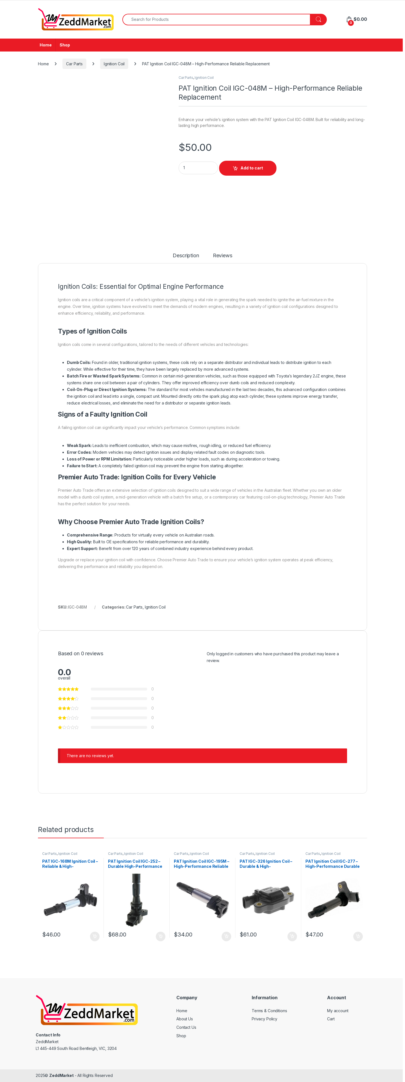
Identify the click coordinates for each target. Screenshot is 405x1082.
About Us (184, 1018)
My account (337, 1010)
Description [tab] (186, 255)
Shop (65, 45)
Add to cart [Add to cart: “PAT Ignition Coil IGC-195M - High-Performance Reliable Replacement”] (226, 936)
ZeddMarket (61, 1075)
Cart (330, 1018)
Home (45, 45)
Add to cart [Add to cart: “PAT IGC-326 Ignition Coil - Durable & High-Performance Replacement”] (292, 936)
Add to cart (251, 168)
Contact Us (186, 1027)
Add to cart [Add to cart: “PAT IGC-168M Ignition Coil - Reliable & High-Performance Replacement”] (95, 936)
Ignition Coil (114, 63)
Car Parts (74, 63)
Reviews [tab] (222, 255)
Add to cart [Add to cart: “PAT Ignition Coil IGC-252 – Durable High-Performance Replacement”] (160, 936)
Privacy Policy (264, 1018)
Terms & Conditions (269, 1010)
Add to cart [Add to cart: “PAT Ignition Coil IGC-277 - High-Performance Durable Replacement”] (358, 936)
